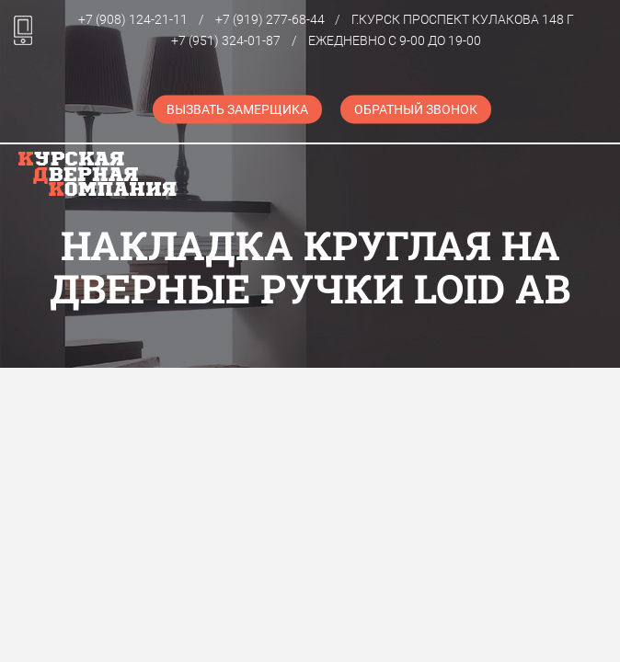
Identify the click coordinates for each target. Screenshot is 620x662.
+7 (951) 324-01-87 (226, 40)
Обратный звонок (415, 109)
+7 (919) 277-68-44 (270, 19)
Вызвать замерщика (237, 109)
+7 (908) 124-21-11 (133, 19)
